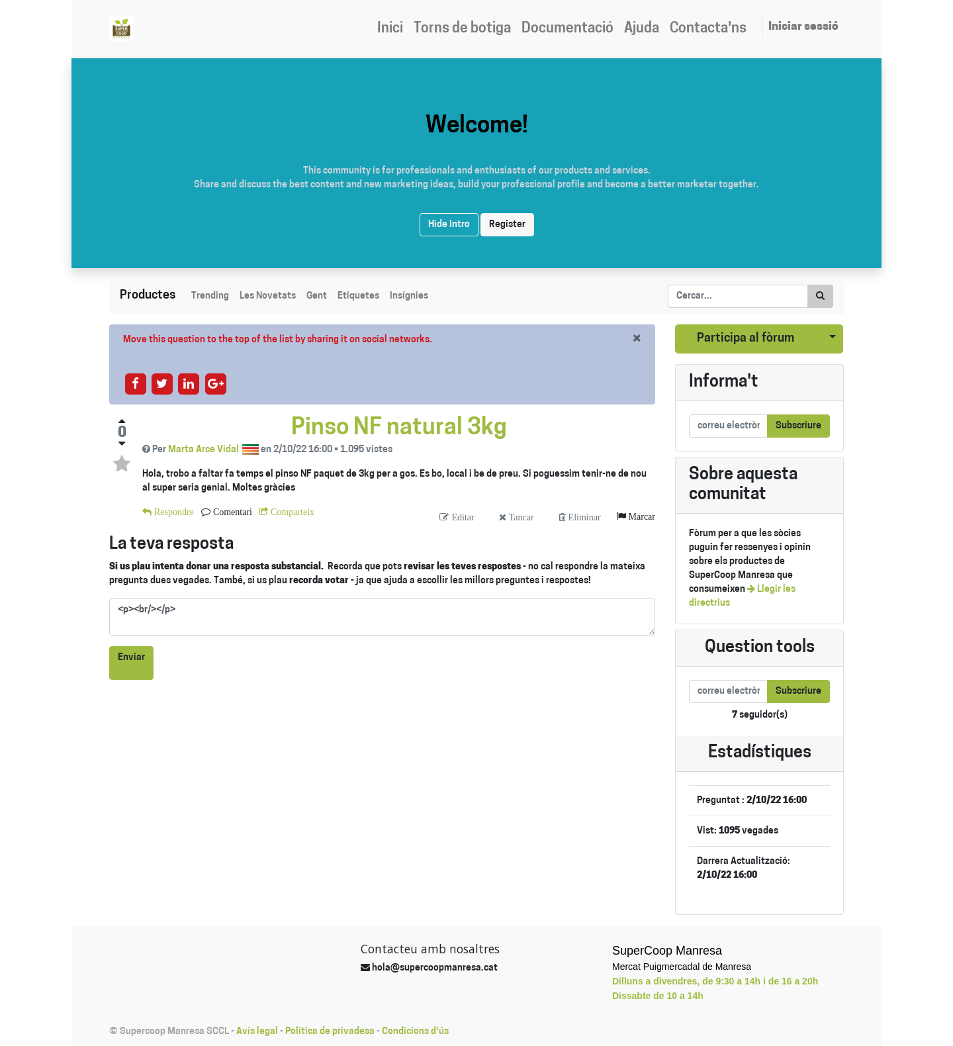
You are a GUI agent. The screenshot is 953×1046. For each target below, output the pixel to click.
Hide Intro (449, 225)
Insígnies (409, 296)
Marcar (640, 516)
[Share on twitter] (162, 383)
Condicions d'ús (415, 1032)
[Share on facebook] (135, 383)
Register (507, 225)
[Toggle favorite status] (121, 464)
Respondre (173, 511)
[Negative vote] (121, 444)
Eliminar (583, 517)
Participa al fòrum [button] (745, 338)
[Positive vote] (121, 421)
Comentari (231, 511)
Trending (210, 296)
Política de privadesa (330, 1032)
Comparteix (291, 511)
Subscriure (798, 426)
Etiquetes (358, 296)
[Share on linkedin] (189, 383)
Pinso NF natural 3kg (399, 428)
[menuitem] (390, 29)
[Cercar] (820, 296)
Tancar (520, 517)
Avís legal (257, 1032)
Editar (461, 517)
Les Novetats (268, 296)
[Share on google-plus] (215, 383)
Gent (316, 296)
